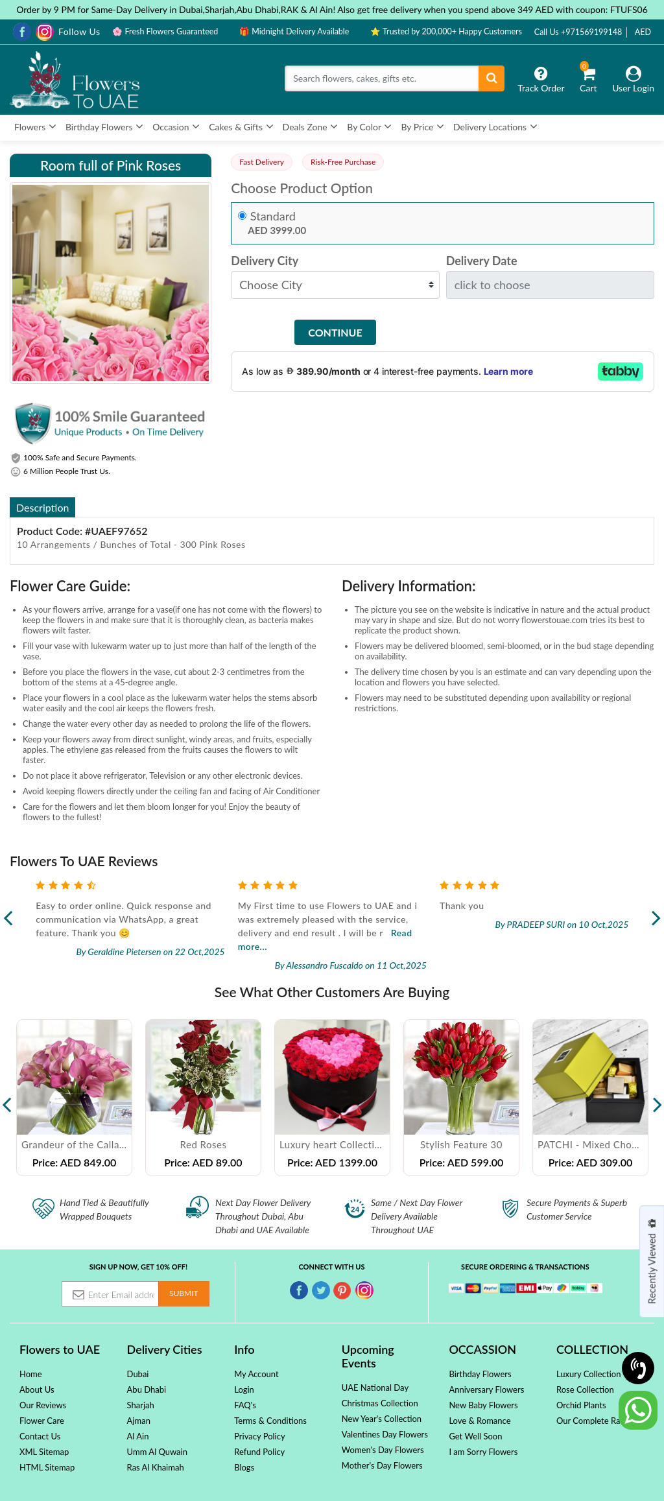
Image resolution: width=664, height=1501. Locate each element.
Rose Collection (585, 1389)
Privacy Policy (259, 1436)
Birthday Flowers (480, 1374)
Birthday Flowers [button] (104, 126)
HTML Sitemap (47, 1467)
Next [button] (657, 1097)
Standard (273, 216)
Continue (335, 332)
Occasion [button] (176, 126)
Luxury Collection (588, 1374)
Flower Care (41, 1420)
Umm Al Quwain (157, 1452)
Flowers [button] (35, 126)
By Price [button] (422, 126)
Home (30, 1374)
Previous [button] (6, 1097)
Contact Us (39, 1436)
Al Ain (138, 1436)
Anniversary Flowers (486, 1389)
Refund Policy (259, 1452)
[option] (74, 1097)
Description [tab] (42, 507)
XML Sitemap (44, 1452)
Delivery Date (481, 261)
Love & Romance (479, 1420)
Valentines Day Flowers (385, 1434)
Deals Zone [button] (310, 126)
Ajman (138, 1420)
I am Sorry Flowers (483, 1452)
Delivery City (264, 261)
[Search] (382, 78)
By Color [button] (369, 126)
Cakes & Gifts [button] (241, 126)
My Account (256, 1374)
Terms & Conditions (270, 1420)
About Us (36, 1389)
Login (244, 1389)
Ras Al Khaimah (155, 1467)
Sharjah (140, 1405)
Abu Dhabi (147, 1389)
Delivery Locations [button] (495, 126)
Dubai (138, 1374)
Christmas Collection (380, 1403)
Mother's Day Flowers (382, 1465)
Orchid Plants (581, 1405)
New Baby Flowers (483, 1405)
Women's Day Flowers (383, 1450)
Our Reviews (42, 1405)
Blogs (244, 1467)
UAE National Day (375, 1387)
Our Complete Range (595, 1420)
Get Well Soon (475, 1436)
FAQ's (245, 1405)
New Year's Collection (381, 1418)
